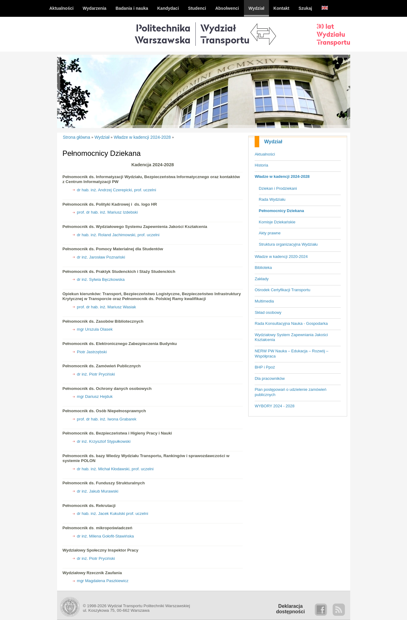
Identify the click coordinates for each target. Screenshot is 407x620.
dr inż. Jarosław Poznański (101, 257)
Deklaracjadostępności (290, 608)
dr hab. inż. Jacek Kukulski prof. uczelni (112, 513)
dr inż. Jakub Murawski (97, 491)
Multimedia (264, 301)
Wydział (273, 141)
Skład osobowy (268, 312)
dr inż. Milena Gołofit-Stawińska (105, 536)
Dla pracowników (270, 378)
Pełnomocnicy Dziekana (281, 210)
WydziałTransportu (224, 33)
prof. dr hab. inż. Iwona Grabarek (106, 419)
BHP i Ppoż (265, 367)
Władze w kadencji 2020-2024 (281, 256)
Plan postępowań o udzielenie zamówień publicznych (290, 392)
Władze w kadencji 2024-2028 (282, 176)
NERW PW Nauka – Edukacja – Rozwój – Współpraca (291, 353)
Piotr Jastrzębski (92, 352)
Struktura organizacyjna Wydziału (288, 244)
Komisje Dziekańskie (277, 222)
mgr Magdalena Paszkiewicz (103, 580)
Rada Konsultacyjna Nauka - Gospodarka (291, 323)
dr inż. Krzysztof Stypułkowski (104, 441)
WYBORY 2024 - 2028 (274, 406)
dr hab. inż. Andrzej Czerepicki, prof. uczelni (116, 190)
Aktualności (265, 154)
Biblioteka (263, 267)
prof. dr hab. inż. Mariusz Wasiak (106, 307)
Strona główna (76, 137)
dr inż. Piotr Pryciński (96, 374)
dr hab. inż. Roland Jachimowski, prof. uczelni (118, 235)
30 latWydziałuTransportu (333, 34)
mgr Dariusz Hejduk (95, 396)
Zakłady (262, 279)
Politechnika (163, 33)
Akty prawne (270, 233)
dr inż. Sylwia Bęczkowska (101, 279)
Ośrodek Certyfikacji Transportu (282, 290)
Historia (261, 165)
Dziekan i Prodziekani (278, 188)
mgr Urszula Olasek (95, 329)
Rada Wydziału (272, 199)
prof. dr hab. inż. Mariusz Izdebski (107, 212)
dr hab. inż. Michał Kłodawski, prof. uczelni (115, 469)
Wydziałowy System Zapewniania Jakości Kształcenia (291, 337)
